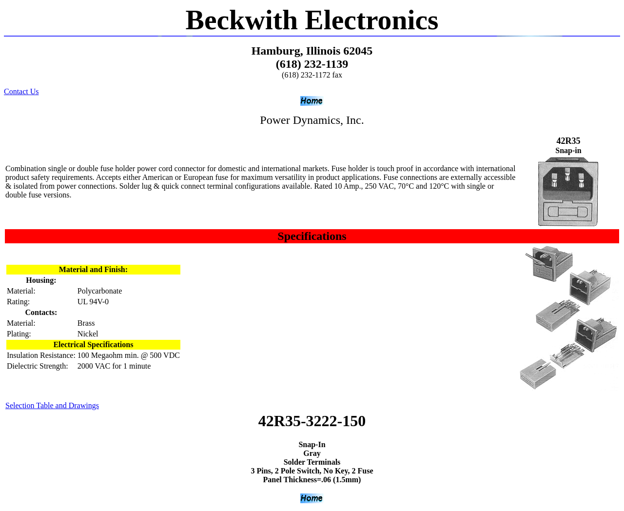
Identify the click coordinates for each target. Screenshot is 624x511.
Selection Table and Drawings (52, 405)
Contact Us (21, 91)
